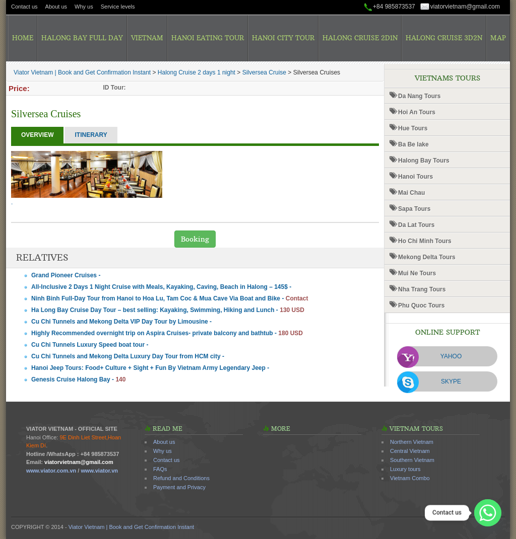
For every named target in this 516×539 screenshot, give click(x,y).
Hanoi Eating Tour (207, 38)
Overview (37, 134)
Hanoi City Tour (283, 38)
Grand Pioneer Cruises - (65, 275)
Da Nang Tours (419, 96)
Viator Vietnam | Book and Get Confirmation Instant (131, 527)
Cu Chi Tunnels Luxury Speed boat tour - (89, 344)
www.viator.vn (99, 471)
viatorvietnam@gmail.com (465, 6)
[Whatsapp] (487, 512)
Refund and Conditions (181, 478)
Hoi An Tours (416, 112)
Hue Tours (412, 128)
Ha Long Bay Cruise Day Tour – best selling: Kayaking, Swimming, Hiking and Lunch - (167, 310)
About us (56, 7)
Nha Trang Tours (421, 289)
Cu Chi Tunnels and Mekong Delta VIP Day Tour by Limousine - (121, 321)
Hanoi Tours (415, 176)
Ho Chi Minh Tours (425, 241)
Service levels (118, 7)
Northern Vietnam (411, 442)
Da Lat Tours (416, 224)
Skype (451, 381)
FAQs (160, 469)
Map (498, 38)
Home (22, 38)
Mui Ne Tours (417, 273)
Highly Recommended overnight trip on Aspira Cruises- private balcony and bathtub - (167, 333)
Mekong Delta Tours (427, 257)
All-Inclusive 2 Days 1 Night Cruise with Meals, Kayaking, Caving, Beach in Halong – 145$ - (161, 286)
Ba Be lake (413, 144)
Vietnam (147, 38)
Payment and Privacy (179, 487)
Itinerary (91, 134)
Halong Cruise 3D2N (444, 38)
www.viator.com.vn (51, 471)
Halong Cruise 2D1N (360, 38)
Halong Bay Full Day (82, 38)
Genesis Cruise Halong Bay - (78, 379)
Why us (84, 7)
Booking (195, 239)
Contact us (24, 7)
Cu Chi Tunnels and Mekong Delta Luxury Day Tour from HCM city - (127, 356)
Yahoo (451, 356)
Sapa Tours (414, 208)
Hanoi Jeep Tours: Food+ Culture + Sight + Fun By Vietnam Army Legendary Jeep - (150, 367)
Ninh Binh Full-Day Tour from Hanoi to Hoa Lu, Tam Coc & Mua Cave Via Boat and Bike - (169, 298)
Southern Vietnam (412, 460)
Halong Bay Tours (423, 160)
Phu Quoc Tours (421, 305)
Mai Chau (411, 192)
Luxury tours (405, 469)
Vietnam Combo (410, 478)
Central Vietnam (410, 451)
